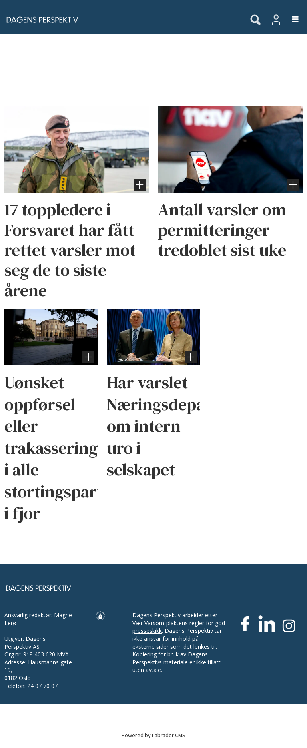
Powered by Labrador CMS (153, 735)
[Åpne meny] (291, 19)
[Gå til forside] (120, 19)
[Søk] (255, 20)
